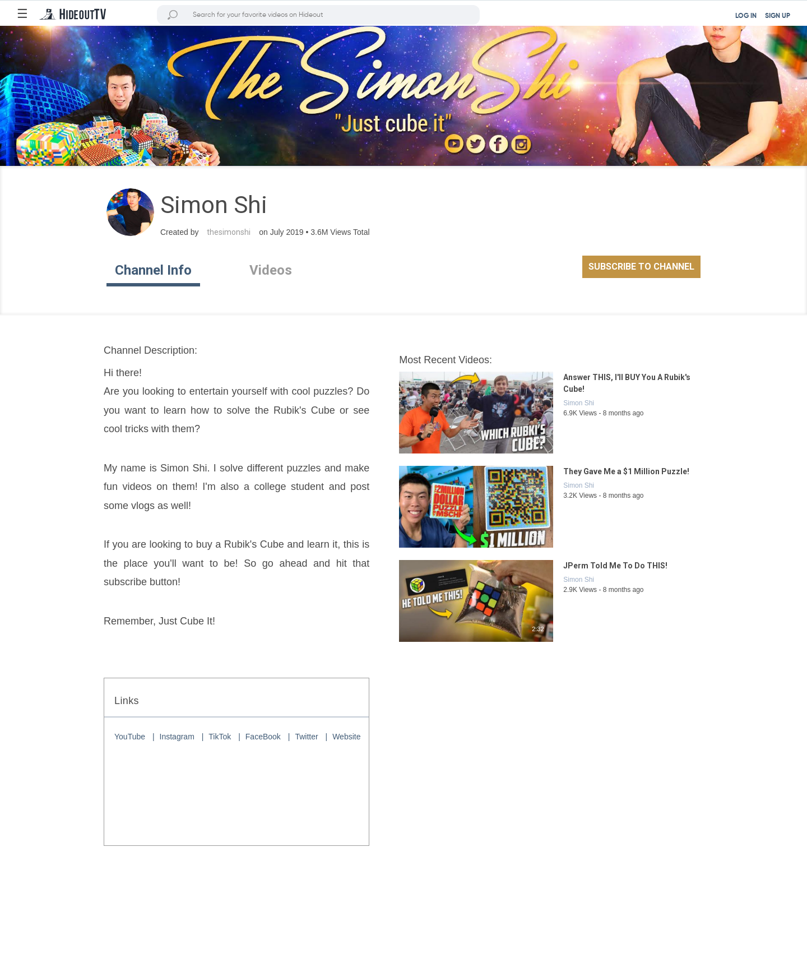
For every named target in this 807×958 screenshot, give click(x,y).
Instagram (177, 736)
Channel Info (153, 270)
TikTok (219, 736)
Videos (270, 270)
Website (346, 736)
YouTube (129, 736)
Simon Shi (578, 403)
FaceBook (263, 736)
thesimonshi (229, 232)
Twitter (306, 736)
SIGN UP (777, 16)
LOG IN (746, 16)
